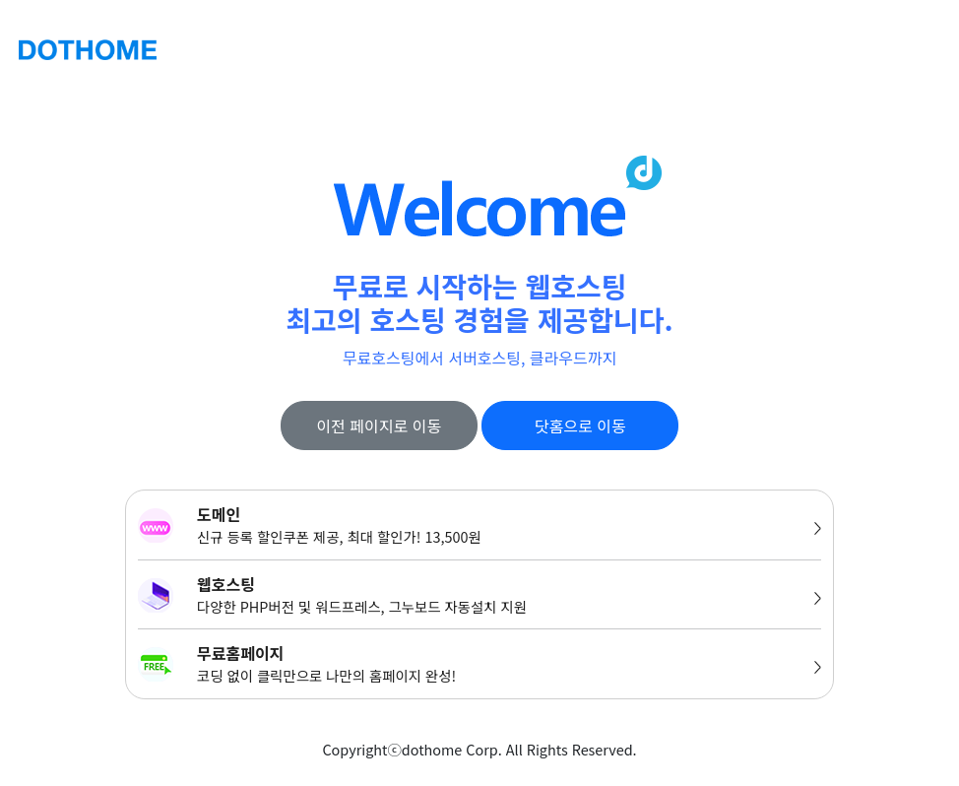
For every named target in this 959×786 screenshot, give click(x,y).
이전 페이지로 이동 (378, 425)
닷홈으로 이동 (580, 425)
